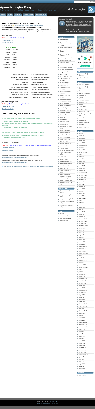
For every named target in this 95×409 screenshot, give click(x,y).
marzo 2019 (82, 239)
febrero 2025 (82, 168)
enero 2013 (82, 288)
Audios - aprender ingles (36, 25)
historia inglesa (64, 115)
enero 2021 (82, 196)
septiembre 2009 (83, 327)
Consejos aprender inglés (66, 69)
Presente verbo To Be (65, 143)
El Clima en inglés (64, 82)
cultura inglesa (63, 74)
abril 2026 (81, 136)
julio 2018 (81, 258)
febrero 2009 (82, 343)
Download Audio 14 (8, 150)
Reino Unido (63, 157)
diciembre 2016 (83, 260)
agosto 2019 (82, 228)
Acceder (62, 213)
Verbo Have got (64, 168)
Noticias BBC (82, 107)
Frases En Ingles (64, 103)
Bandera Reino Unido (65, 60)
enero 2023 (82, 186)
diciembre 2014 (83, 278)
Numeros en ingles (65, 137)
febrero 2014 (82, 285)
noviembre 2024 (83, 175)
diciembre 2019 (83, 219)
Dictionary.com (82, 95)
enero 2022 (82, 189)
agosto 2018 (82, 255)
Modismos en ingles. (65, 130)
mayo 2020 (81, 207)
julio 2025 (81, 156)
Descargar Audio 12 (8, 40)
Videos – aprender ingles (66, 180)
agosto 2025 (82, 154)
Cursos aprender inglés (66, 76)
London (81, 104)
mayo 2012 (81, 295)
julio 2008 (81, 359)
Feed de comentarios (65, 218)
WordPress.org (64, 220)
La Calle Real (63, 119)
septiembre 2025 (83, 152)
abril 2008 (81, 366)
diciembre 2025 (83, 145)
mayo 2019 (81, 235)
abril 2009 (81, 338)
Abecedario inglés (64, 39)
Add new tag (10, 166)
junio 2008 (81, 361)
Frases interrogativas (65, 105)
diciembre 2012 (83, 290)
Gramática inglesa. (65, 108)
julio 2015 (81, 271)
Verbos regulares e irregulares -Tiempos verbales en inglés (65, 176)
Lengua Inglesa (64, 124)
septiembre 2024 (83, 179)
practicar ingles (49, 166)
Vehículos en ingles (65, 166)
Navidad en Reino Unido (66, 135)
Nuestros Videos (83, 109)
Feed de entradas (64, 216)
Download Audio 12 (8, 43)
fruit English (33, 166)
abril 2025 (81, 163)
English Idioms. (64, 85)
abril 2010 (81, 315)
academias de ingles (84, 84)
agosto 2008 (82, 357)
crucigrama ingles (64, 72)
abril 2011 (81, 308)
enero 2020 (82, 216)
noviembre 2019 (83, 221)
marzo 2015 (82, 274)
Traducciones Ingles (84, 122)
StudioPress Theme (54, 401)
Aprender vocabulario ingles (21, 25)
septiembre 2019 (83, 225)
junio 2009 (81, 334)
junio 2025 (81, 159)
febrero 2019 (82, 242)
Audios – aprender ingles (66, 58)
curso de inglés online (84, 93)
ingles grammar (83, 102)
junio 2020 (81, 205)
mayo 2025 (81, 161)
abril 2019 (81, 237)
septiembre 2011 (83, 306)
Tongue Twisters (64, 159)
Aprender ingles (18, 166)
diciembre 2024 (83, 173)
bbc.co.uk (81, 91)
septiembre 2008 (83, 354)
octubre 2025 (82, 150)
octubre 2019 (82, 223)
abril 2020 (81, 209)
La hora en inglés (64, 121)
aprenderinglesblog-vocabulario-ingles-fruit (14, 157)
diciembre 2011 (83, 304)
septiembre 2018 (83, 253)
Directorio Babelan (82, 375)
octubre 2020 (82, 198)
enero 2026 (82, 143)
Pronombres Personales (66, 146)
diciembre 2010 (83, 311)
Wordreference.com (84, 127)
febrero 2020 (82, 214)
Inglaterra (62, 117)
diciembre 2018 (83, 246)
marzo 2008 (82, 368)
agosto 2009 (82, 329)
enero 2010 (82, 320)
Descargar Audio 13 (8, 106)
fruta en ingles (40, 166)
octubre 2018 (82, 251)
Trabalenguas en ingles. (66, 161)
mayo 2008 (81, 364)
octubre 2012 (82, 292)
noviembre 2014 (83, 281)
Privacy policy (54, 403)
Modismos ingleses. (65, 132)
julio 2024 (81, 184)
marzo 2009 (82, 341)
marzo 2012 (82, 299)
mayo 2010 (81, 313)
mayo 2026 (81, 133)
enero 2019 (82, 244)
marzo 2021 (82, 193)
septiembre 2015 (83, 267)
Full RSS (39, 403)
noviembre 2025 (83, 147)
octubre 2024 (82, 177)
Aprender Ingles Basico (66, 47)
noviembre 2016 (83, 262)
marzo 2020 (82, 212)
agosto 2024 (82, 182)
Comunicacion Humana (66, 67)
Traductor (81, 124)
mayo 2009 (81, 336)
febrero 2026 (82, 140)
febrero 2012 (82, 301)
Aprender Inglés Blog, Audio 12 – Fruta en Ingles (21, 23)
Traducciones (82, 120)
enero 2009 (82, 345)
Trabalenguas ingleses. (66, 163)
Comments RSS (46, 403)
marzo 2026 (82, 138)
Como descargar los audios (67, 65)
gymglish (81, 97)
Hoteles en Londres (84, 100)
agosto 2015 (82, 269)
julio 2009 (81, 331)
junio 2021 (81, 191)
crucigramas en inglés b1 (66, 199)
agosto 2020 (82, 200)
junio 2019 (81, 232)
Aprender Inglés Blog (15, 7)
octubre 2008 (82, 352)
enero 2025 (82, 170)
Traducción (81, 118)
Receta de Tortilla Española (67, 150)
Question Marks (64, 148)
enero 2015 (82, 276)
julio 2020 (81, 202)
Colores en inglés (64, 62)
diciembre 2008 (83, 347)
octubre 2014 (82, 283)
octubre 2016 (82, 265)
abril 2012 (81, 297)
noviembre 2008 (83, 350)
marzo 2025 (82, 166)
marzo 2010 (82, 318)
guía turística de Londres (66, 110)
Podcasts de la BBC (84, 78)
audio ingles (26, 166)
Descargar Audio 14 (8, 147)
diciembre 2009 (83, 322)
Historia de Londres (65, 112)
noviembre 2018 (83, 248)
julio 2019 (81, 230)
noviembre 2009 (83, 324)
